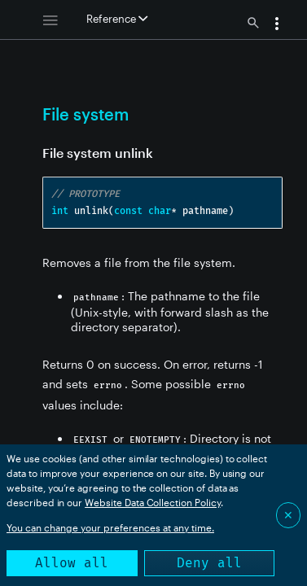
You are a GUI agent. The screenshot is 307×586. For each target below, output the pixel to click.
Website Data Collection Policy (153, 502)
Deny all (209, 563)
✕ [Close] (288, 515)
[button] (277, 25)
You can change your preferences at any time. (110, 527)
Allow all (71, 563)
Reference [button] (116, 18)
